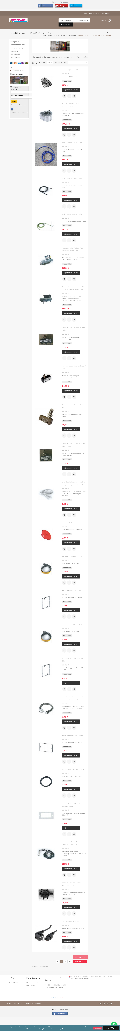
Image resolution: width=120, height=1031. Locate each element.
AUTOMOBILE (15, 57)
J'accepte (98, 1028)
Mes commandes (33, 983)
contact (96, 13)
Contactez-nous (42, 1007)
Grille (33, 62)
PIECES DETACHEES (18, 45)
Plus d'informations (111, 1028)
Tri (65, 63)
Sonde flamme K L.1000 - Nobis (72, 214)
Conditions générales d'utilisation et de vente (77, 1007)
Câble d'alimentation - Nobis (71, 921)
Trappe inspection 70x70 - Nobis (72, 590)
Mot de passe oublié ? (19, 229)
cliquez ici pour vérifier (80, 978)
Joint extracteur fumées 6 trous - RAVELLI (24, 133)
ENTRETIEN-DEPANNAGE (15, 53)
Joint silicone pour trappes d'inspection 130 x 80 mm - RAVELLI (24, 98)
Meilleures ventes (17, 68)
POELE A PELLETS (17, 48)
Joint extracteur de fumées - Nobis (73, 769)
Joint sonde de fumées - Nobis (71, 522)
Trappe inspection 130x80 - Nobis (72, 735)
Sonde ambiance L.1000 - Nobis (72, 178)
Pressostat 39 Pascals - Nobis (71, 70)
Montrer (42, 63)
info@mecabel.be (54, 997)
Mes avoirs (30, 985)
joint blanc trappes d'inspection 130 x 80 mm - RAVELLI (24, 76)
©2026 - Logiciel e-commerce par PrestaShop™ (24, 1018)
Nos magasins (16, 176)
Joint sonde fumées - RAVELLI (23, 117)
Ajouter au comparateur (69, 96)
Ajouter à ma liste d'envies (64, 96)
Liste (36, 62)
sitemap (109, 1007)
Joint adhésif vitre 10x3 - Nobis (72, 556)
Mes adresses (31, 988)
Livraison (54, 1007)
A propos (100, 1007)
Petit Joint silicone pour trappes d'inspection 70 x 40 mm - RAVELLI (24, 154)
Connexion (88, 13)
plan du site (105, 13)
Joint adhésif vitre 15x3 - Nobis (72, 624)
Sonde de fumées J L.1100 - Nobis (72, 142)
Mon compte (33, 978)
